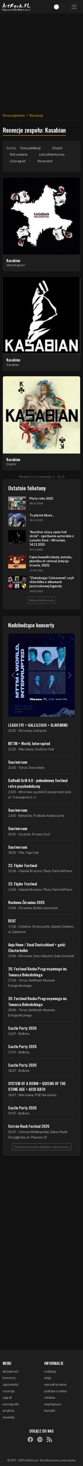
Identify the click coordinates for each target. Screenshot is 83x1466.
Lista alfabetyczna (51, 154)
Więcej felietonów (41, 600)
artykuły (8, 1410)
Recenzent (45, 161)
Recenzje (36, 115)
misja (47, 1378)
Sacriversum (17, 762)
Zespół (57, 148)
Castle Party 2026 (22, 1028)
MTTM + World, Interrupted (29, 743)
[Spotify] (39, 1439)
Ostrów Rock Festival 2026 (28, 1126)
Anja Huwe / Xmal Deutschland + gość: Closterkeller (37, 947)
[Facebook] (30, 1439)
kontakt (49, 1410)
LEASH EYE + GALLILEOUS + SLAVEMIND (38, 725)
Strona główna (14, 115)
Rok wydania (18, 154)
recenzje (9, 1391)
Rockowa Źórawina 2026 (26, 902)
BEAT (12, 920)
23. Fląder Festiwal (22, 865)
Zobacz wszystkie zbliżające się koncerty (41, 1147)
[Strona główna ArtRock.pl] (17, 7)
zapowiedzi (10, 1384)
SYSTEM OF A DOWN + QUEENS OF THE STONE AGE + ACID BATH (37, 1086)
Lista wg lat (18, 161)
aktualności (10, 1371)
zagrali (7, 1397)
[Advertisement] (41, 60)
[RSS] (49, 1439)
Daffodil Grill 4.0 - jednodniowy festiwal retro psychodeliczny (38, 783)
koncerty (9, 1378)
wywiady (9, 1417)
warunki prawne (55, 1384)
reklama (49, 1397)
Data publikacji (30, 148)
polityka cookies (55, 1391)
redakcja (50, 1371)
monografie (11, 1404)
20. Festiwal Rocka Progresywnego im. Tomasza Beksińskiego (37, 971)
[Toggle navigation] (74, 6)
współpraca (52, 1404)
